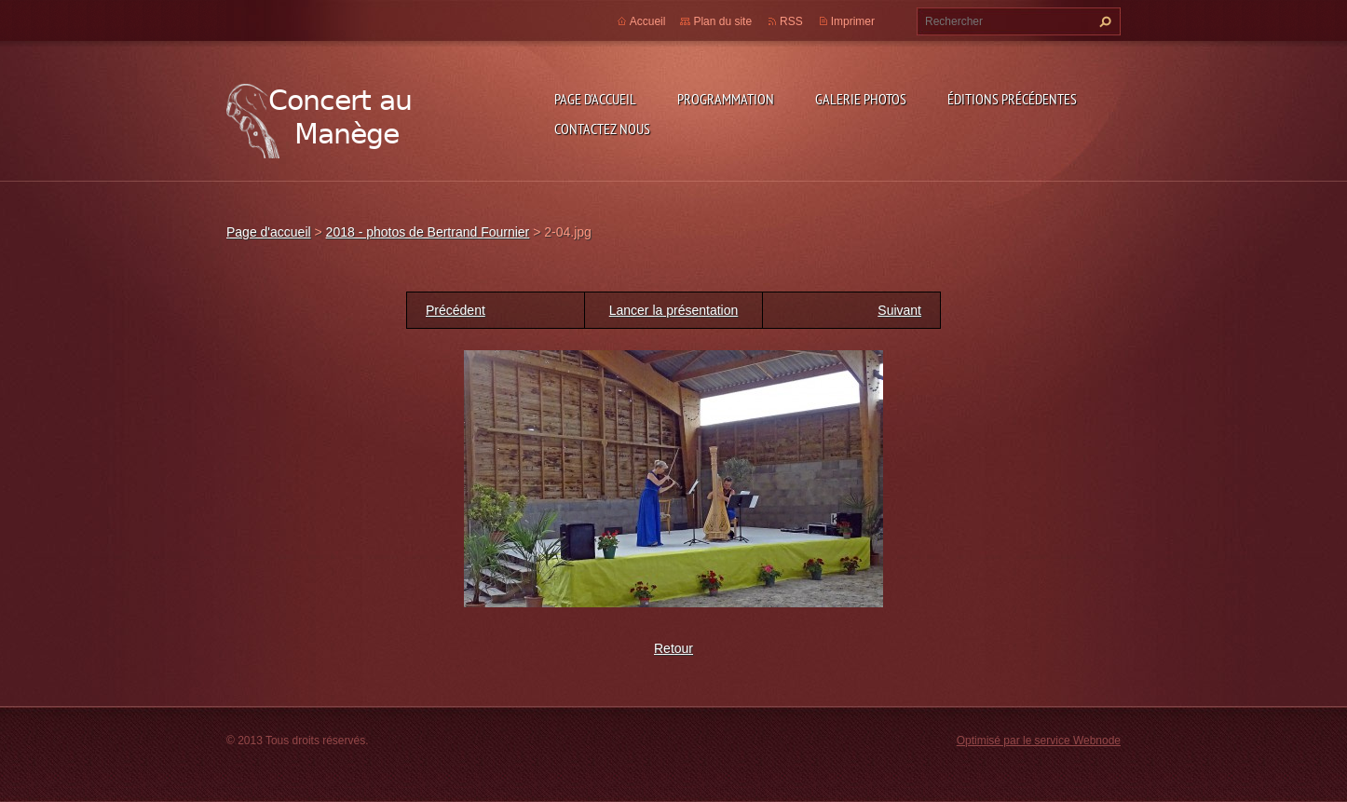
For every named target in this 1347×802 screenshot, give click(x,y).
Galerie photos (860, 98)
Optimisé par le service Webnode (1039, 740)
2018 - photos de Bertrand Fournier (428, 231)
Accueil (648, 21)
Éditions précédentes (1012, 98)
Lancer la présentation (674, 310)
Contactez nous (602, 128)
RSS (791, 21)
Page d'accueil (595, 98)
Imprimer (853, 21)
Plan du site (722, 21)
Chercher (1103, 21)
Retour (673, 648)
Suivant (899, 310)
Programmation (725, 98)
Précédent (455, 310)
